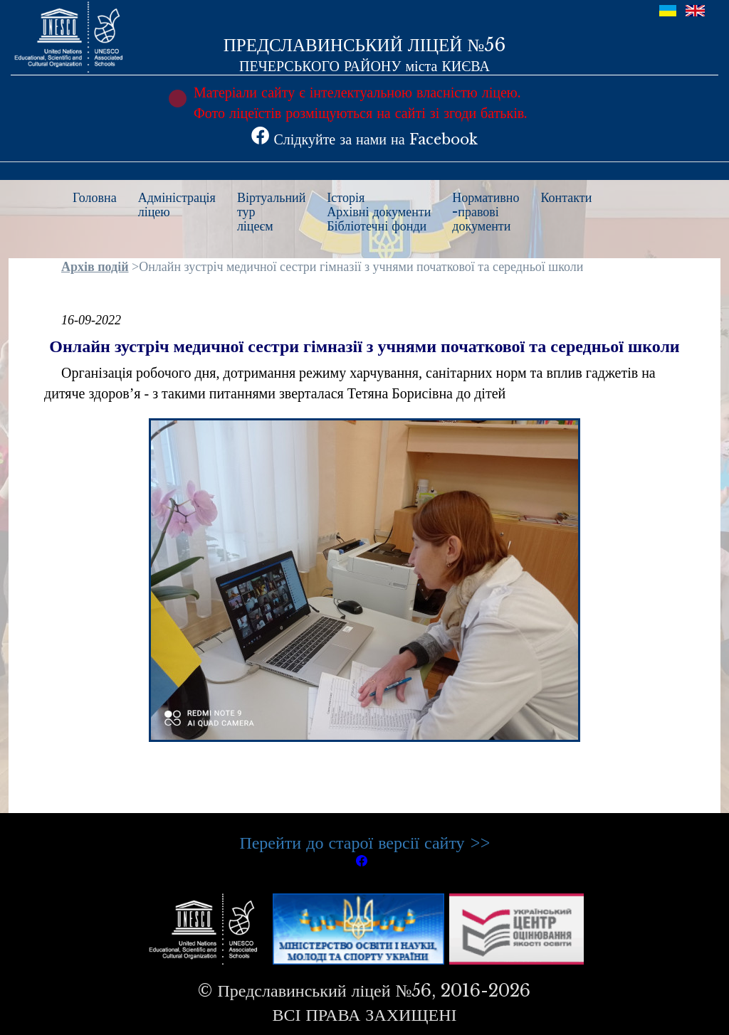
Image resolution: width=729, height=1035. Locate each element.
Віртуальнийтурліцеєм (271, 212)
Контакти (566, 198)
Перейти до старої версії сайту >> (364, 842)
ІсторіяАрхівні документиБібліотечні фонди (379, 212)
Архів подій (95, 267)
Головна (95, 198)
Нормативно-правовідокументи (485, 212)
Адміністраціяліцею (177, 205)
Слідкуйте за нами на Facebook (364, 139)
